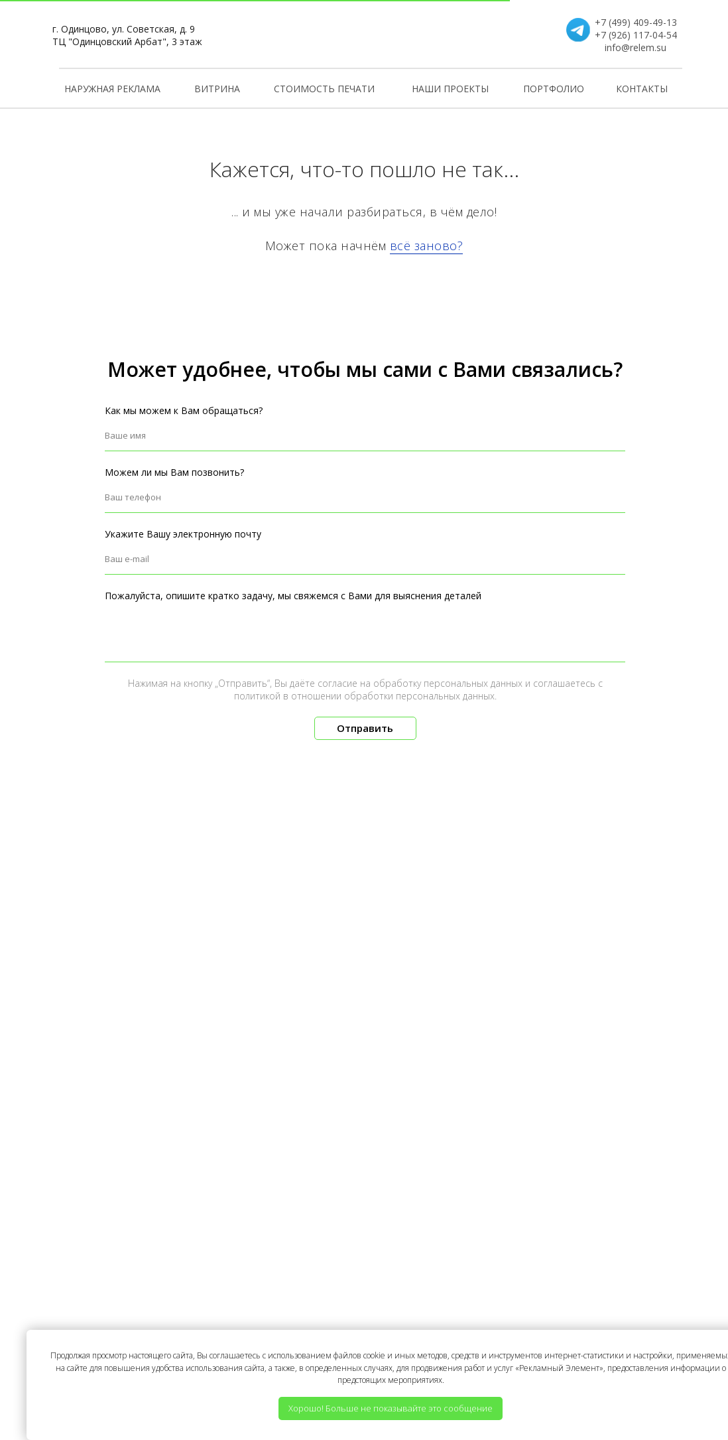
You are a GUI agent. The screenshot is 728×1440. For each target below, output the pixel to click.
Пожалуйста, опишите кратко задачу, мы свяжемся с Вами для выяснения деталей (293, 595)
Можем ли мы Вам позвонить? (174, 472)
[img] (364, 33)
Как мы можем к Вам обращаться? (184, 410)
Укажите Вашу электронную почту (183, 534)
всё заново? (426, 245)
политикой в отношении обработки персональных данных (364, 695)
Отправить (365, 728)
